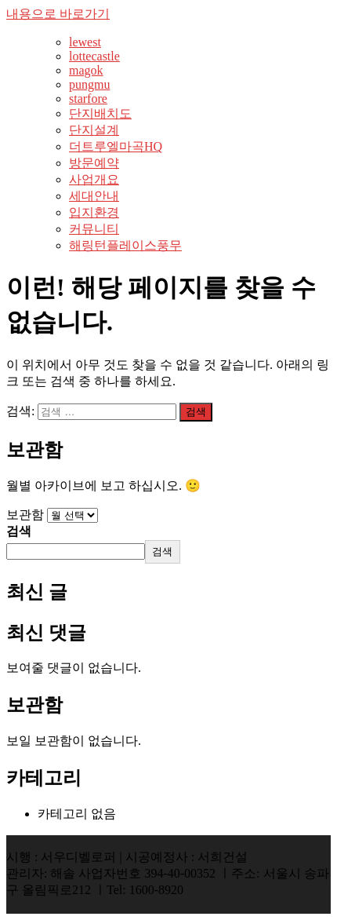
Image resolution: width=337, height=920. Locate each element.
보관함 (25, 514)
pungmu (89, 84)
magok (86, 70)
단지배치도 (100, 113)
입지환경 (94, 212)
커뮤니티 (94, 228)
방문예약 (94, 163)
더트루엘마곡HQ (115, 146)
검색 (18, 531)
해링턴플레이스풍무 (125, 245)
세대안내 (94, 196)
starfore (88, 98)
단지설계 (94, 130)
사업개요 (94, 179)
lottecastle (94, 56)
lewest (85, 42)
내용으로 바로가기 (58, 13)
